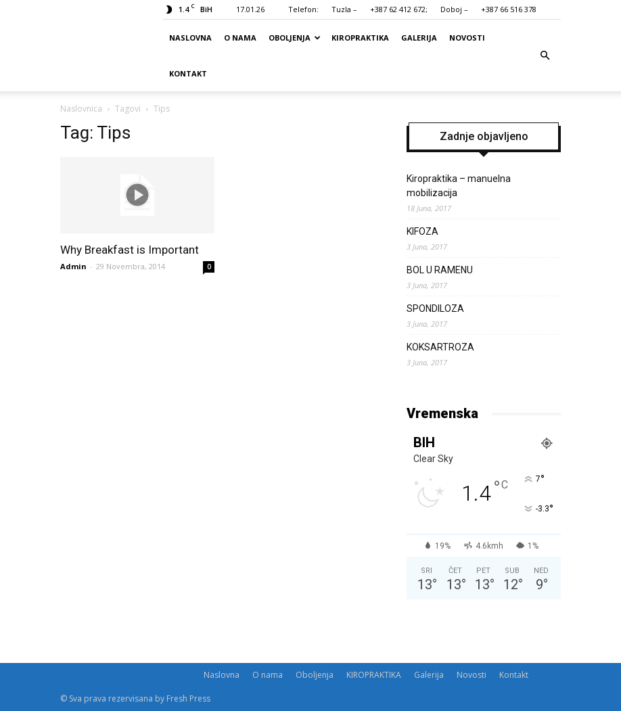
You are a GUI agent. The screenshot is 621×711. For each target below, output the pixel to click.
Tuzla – (344, 9)
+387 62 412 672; (399, 9)
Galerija (419, 37)
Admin (73, 266)
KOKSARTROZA (440, 347)
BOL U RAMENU (440, 270)
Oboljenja (295, 37)
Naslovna (190, 37)
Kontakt (188, 73)
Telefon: (303, 9)
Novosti (467, 37)
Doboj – (454, 9)
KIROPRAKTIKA (360, 37)
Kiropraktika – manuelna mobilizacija (459, 185)
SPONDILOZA (435, 308)
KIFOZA (422, 231)
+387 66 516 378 (508, 9)
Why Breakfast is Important (129, 249)
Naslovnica (81, 108)
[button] (544, 55)
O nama (240, 37)
